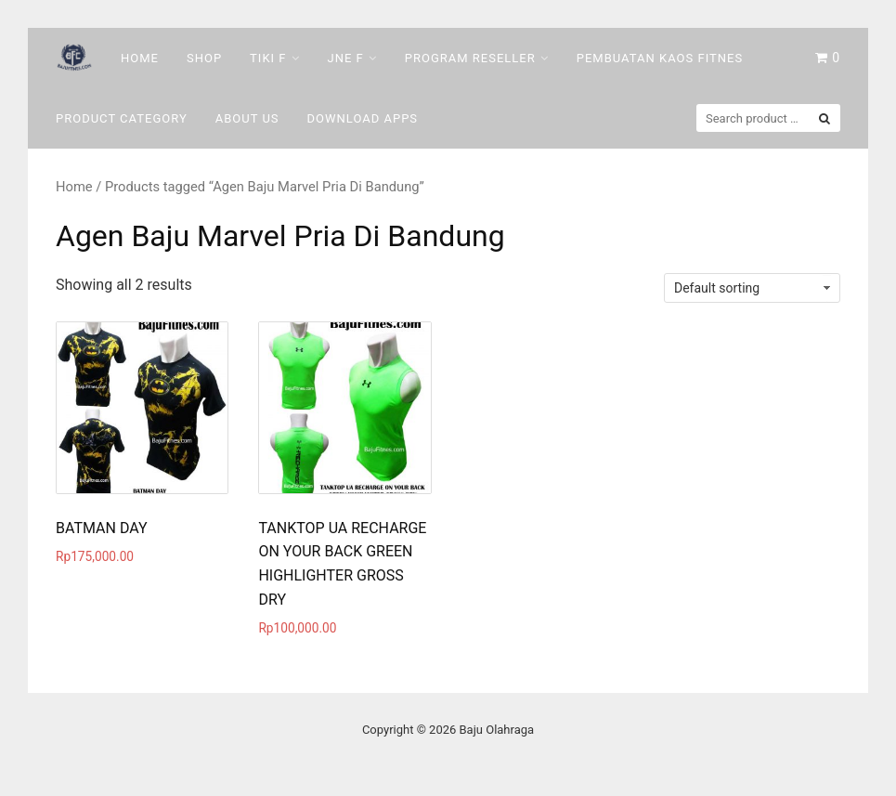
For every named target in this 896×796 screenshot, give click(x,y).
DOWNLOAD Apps (363, 118)
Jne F (346, 58)
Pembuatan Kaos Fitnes (660, 58)
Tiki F (268, 58)
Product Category (122, 118)
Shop (204, 58)
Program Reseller (470, 58)
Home (140, 58)
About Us (247, 118)
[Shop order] (752, 288)
